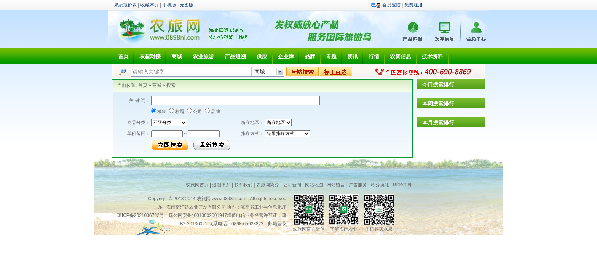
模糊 (161, 111)
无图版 (186, 5)
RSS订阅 (402, 185)
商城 (176, 56)
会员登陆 (391, 5)
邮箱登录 (277, 223)
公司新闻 (292, 185)
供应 (262, 56)
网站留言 (336, 185)
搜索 (171, 85)
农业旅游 (203, 56)
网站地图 (314, 185)
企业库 (286, 56)
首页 (123, 56)
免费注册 (413, 5)
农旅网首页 (197, 185)
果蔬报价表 (125, 5)
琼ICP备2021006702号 (140, 215)
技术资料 (432, 56)
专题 (331, 56)
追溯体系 (221, 185)
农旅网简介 (267, 185)
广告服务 (358, 185)
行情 (374, 56)
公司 (197, 111)
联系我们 (243, 185)
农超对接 (150, 56)
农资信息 (400, 56)
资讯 (352, 56)
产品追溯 (235, 56)
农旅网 (204, 198)
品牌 (310, 56)
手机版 (169, 5)
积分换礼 (380, 185)
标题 (179, 111)
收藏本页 (149, 5)
